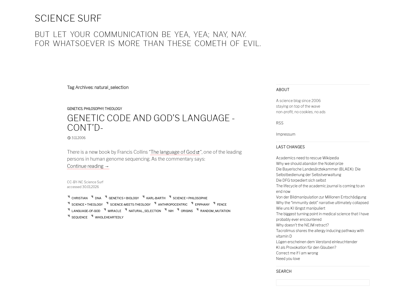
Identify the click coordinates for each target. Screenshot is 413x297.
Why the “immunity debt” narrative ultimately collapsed (322, 202)
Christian (79, 198)
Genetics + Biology (124, 198)
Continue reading (88, 166)
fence (222, 204)
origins (187, 211)
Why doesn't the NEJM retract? (302, 225)
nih (170, 211)
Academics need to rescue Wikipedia (307, 158)
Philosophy (93, 109)
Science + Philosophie (190, 198)
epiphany (202, 204)
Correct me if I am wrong (297, 253)
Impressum (285, 134)
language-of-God (86, 211)
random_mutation (215, 211)
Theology (113, 109)
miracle (114, 211)
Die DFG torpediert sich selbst (301, 180)
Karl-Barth (155, 198)
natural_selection (145, 211)
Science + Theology (87, 204)
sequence (79, 217)
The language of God (173, 152)
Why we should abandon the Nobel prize (309, 163)
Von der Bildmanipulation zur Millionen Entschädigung (321, 197)
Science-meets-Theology (130, 204)
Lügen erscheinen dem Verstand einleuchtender (316, 241)
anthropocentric (172, 204)
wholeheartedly (109, 217)
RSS (279, 123)
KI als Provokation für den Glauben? (306, 247)
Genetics (74, 109)
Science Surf (68, 18)
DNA (98, 198)
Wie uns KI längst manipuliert (300, 208)
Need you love (288, 258)
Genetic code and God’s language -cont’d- (151, 123)
